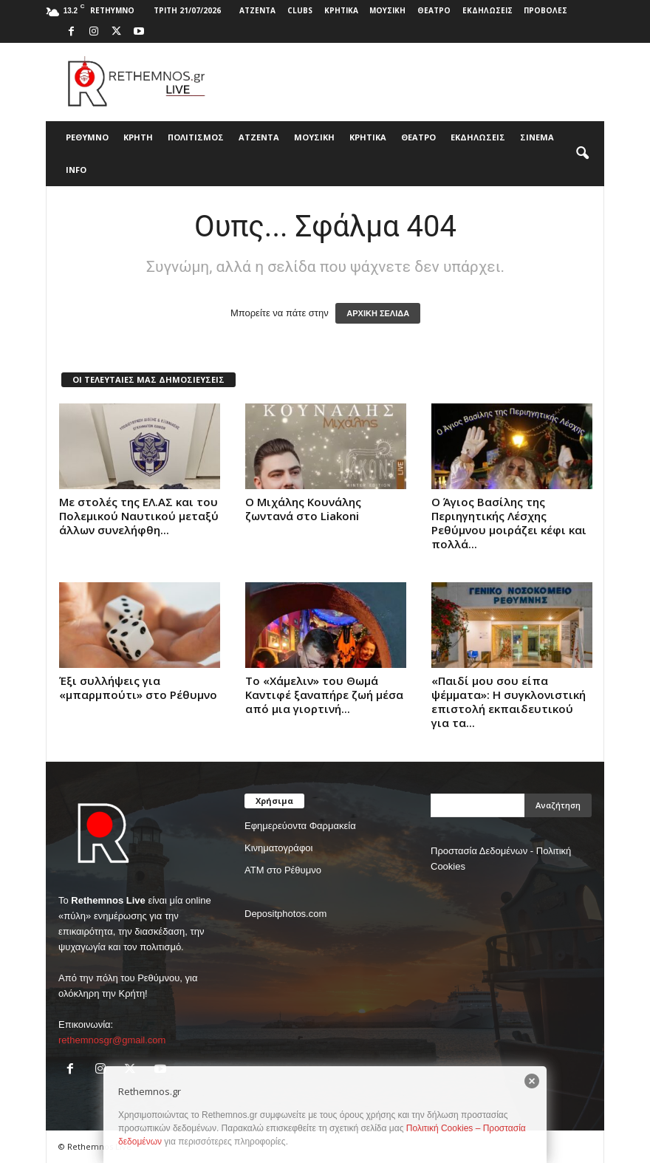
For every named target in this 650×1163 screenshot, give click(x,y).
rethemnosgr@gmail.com (111, 1040)
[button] (582, 153)
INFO (76, 169)
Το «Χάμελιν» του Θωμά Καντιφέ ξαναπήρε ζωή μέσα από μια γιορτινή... (324, 694)
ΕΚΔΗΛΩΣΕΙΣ (487, 10)
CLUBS (299, 10)
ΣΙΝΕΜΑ (537, 137)
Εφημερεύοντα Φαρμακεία (300, 825)
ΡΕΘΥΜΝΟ (87, 137)
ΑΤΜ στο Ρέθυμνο (282, 870)
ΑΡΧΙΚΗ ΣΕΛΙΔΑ (377, 313)
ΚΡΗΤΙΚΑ (341, 10)
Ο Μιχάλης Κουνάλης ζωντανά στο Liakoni (303, 508)
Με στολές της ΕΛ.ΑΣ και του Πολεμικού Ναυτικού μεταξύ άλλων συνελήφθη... (139, 515)
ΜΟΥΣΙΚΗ (387, 10)
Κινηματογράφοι (278, 847)
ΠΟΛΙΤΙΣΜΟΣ (196, 137)
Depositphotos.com (285, 913)
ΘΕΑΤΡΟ (434, 10)
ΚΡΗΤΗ (138, 137)
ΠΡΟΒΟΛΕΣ (545, 10)
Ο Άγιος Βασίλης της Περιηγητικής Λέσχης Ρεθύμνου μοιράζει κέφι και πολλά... (508, 522)
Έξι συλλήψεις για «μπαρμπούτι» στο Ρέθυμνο (138, 687)
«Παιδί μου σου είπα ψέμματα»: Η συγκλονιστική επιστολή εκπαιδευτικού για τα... (508, 701)
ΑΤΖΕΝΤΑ (257, 10)
